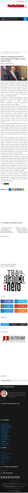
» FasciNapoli (4, 435)
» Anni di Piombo (5, 443)
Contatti (2, 464)
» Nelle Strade (4, 429)
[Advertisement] (14, 36)
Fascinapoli (6, 52)
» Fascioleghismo (5, 436)
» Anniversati (4, 445)
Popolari (14, 325)
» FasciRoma (4, 433)
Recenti (5, 325)
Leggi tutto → (4, 400)
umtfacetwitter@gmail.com (10, 487)
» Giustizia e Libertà (6, 426)
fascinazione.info (10, 488)
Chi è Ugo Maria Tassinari (7, 453)
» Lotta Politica (5, 424)
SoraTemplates (16, 491)
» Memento (4, 442)
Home (2, 52)
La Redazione (4, 455)
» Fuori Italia (4, 438)
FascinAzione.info (13, 483)
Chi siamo (3, 452)
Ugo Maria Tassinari (19, 485)
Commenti (23, 325)
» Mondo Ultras (5, 431)
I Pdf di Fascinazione (5, 459)
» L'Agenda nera (5, 440)
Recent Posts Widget (4, 471)
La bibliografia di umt (6, 457)
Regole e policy (4, 462)
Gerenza (3, 460)
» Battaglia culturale (6, 427)
